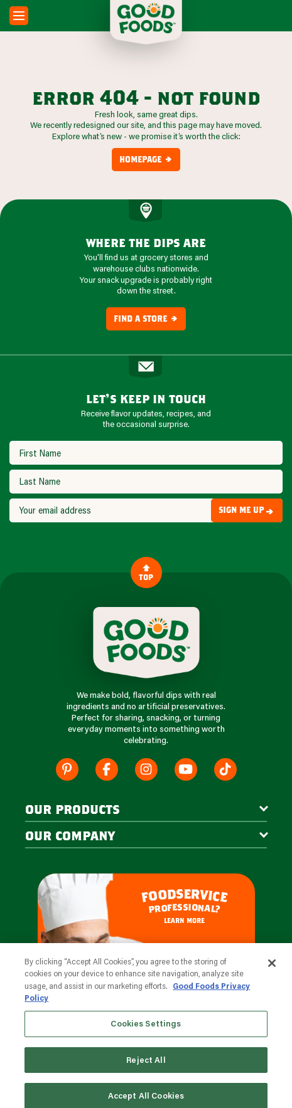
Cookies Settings (146, 1034)
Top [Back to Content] (146, 572)
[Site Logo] (146, 642)
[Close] (272, 974)
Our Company (70, 835)
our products (72, 809)
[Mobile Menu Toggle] (18, 15)
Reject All (145, 1070)
